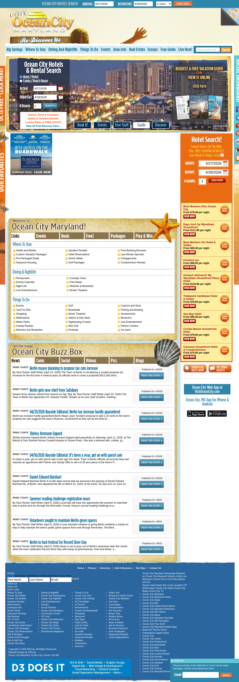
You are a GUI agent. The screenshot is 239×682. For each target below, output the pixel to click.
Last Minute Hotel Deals (19, 625)
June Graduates (117, 631)
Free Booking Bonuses (133, 250)
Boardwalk (74, 309)
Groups (153, 49)
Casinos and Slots (131, 305)
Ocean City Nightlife (51, 598)
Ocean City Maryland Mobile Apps (159, 627)
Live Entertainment (50, 601)
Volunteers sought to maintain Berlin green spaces (63, 520)
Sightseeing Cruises (79, 321)
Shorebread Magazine (52, 631)
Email (177, 674)
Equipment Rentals (118, 634)
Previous (196, 128)
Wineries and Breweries (29, 329)
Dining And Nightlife (62, 49)
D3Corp (31, 649)
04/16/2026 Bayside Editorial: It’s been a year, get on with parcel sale (76, 455)
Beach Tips (114, 613)
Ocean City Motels (16, 598)
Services (79, 646)
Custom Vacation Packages (31, 254)
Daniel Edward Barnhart (45, 477)
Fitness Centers (129, 325)
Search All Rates (195, 368)
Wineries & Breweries (81, 286)
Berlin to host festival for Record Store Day (58, 542)
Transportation (116, 607)
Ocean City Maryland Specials (157, 618)
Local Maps (114, 604)
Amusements (128, 313)
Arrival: (87, 4)
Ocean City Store (16, 643)
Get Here (113, 601)
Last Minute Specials (132, 254)
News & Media (116, 622)
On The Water (82, 601)
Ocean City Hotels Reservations (158, 606)
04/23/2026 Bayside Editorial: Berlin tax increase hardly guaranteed (75, 411)
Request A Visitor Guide (121, 595)
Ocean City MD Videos (154, 612)
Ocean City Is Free (162, 579)
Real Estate (137, 49)
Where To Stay (35, 49)
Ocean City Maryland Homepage (159, 573)
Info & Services (116, 625)
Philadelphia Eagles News (155, 633)
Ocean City (36, 655)
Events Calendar (25, 282)
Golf (70, 305)
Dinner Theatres (78, 290)
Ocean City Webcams (52, 619)
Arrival (24, 88)
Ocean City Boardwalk (86, 610)
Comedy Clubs (77, 278)
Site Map (140, 568)
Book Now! (189, 216)
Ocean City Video (50, 625)
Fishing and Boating (132, 309)
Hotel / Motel (29, 76)
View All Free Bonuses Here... (43, 126)
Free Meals (75, 282)
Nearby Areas (116, 616)
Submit (226, 675)
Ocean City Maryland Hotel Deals (225, 210)
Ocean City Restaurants (53, 595)
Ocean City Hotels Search (60, 3)
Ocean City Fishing (84, 598)
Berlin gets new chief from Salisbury (54, 390)
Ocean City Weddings (52, 610)
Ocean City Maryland (51, 224)
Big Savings (14, 49)
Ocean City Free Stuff (153, 624)
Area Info (119, 49)
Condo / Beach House (34, 80)
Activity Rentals (24, 325)
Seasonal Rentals (84, 637)
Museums (126, 317)
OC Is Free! (13, 619)
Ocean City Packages (18, 628)
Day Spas (80, 619)
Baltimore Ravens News (154, 629)
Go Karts (126, 329)
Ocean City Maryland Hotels (156, 597)
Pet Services (115, 610)
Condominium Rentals (133, 262)
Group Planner (48, 607)
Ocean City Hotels (16, 595)
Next (209, 128)
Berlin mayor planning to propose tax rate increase (64, 368)
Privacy (92, 568)
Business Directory (118, 628)
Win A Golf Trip (15, 640)
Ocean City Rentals (152, 656)
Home (81, 568)
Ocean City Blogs (50, 622)
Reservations (14, 604)
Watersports (22, 317)
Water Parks (23, 321)
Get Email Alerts (220, 368)
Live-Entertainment (26, 290)
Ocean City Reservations (20, 631)
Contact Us (155, 568)
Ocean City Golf (83, 595)
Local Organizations (119, 637)
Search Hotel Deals (152, 585)
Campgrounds (128, 258)
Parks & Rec (81, 622)
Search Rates (183, 3)
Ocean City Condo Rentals (156, 653)
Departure (26, 97)
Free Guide (168, 49)
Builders (79, 640)
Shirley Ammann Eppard (46, 433)
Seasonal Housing (26, 262)
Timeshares (81, 643)
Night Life (21, 286)
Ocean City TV (156, 591)
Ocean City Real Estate (154, 650)
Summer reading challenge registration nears (60, 498)
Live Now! (185, 49)
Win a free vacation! (173, 585)
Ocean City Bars (150, 647)
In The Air (80, 604)
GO (217, 180)
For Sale (79, 631)
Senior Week (75, 258)
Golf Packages (76, 262)
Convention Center (50, 613)
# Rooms (25, 105)
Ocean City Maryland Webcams (158, 609)
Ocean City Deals (16, 622)
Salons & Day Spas (79, 317)
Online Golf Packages (18, 637)
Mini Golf (73, 325)
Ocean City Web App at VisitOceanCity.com (207, 389)
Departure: (125, 4)
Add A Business (123, 568)
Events (106, 49)
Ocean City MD (51, 655)
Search (226, 50)
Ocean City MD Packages (155, 620)
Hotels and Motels (26, 250)
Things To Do (89, 49)
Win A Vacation (15, 634)
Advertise (105, 568)
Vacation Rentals (77, 250)
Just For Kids (23, 309)
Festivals (73, 329)
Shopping (21, 313)
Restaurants (23, 278)
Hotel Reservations (78, 254)
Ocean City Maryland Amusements (160, 671)
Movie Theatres (77, 313)
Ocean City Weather (119, 598)
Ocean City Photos (50, 628)
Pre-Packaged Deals (27, 258)
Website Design (16, 652)
